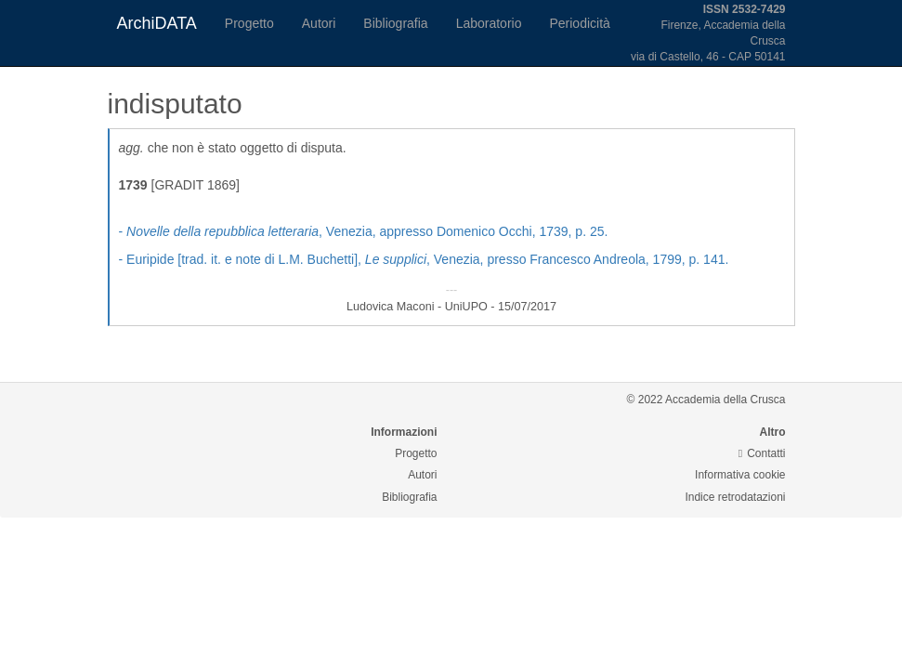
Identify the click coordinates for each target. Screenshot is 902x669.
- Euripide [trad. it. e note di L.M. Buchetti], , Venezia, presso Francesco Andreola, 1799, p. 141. (424, 259)
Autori (319, 23)
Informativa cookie (740, 474)
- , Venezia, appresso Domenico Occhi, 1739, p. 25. (363, 231)
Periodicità (579, 23)
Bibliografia (395, 23)
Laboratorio (489, 23)
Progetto (249, 23)
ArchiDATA (157, 23)
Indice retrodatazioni (735, 497)
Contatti (762, 453)
